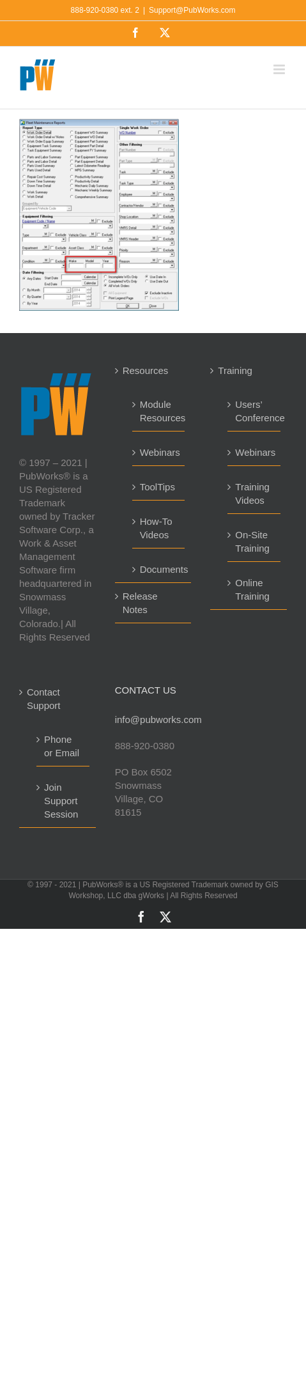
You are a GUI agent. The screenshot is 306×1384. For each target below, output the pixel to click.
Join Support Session (61, 801)
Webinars (159, 452)
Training (235, 370)
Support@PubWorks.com (192, 10)
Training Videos (252, 493)
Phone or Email (61, 746)
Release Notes (140, 603)
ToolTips (157, 486)
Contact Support (44, 699)
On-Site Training (252, 541)
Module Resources (159, 411)
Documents (159, 569)
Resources (146, 370)
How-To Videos (156, 528)
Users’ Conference (254, 411)
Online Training (252, 589)
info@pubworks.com (153, 719)
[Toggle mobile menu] (280, 69)
